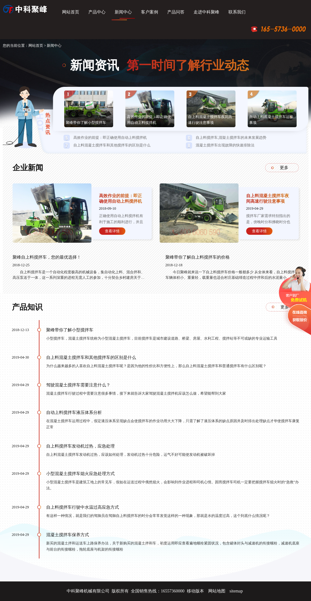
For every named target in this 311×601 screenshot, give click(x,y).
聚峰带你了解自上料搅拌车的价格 (197, 257)
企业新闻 (28, 167)
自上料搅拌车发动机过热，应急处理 (80, 446)
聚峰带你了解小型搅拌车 (86, 122)
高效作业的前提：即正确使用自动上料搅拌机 (149, 120)
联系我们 (237, 12)
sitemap (236, 591)
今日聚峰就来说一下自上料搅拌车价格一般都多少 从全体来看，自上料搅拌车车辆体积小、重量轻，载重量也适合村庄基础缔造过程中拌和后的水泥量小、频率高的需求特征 (231, 277)
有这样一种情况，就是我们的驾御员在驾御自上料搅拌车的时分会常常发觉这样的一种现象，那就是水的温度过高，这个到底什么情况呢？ (158, 516)
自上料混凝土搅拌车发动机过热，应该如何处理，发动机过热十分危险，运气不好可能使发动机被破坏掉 (130, 454)
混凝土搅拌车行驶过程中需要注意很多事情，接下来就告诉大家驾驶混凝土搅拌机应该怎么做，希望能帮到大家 (136, 393)
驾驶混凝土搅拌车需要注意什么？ (78, 385)
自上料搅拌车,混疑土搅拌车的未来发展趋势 (231, 137)
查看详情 (112, 231)
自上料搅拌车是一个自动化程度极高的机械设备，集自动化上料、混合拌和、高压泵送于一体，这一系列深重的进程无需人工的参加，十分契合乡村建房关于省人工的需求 (79, 277)
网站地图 (216, 591)
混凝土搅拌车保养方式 (67, 535)
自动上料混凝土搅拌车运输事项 (271, 120)
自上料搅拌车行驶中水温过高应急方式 (82, 507)
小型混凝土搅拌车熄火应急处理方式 (80, 473)
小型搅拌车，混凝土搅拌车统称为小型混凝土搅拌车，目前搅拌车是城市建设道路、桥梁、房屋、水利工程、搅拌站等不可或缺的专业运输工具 (161, 338)
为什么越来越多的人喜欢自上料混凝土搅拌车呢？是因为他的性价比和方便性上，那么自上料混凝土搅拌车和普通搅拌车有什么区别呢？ (156, 366)
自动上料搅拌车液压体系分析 (74, 412)
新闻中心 (123, 12)
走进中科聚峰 (206, 12)
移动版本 (195, 591)
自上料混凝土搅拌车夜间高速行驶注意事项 (210, 120)
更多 (284, 167)
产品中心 (97, 12)
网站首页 (70, 12)
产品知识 (27, 307)
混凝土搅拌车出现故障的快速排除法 (225, 145)
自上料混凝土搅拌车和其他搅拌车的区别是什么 (111, 145)
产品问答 (175, 12)
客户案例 (149, 12)
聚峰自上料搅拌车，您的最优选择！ (47, 257)
